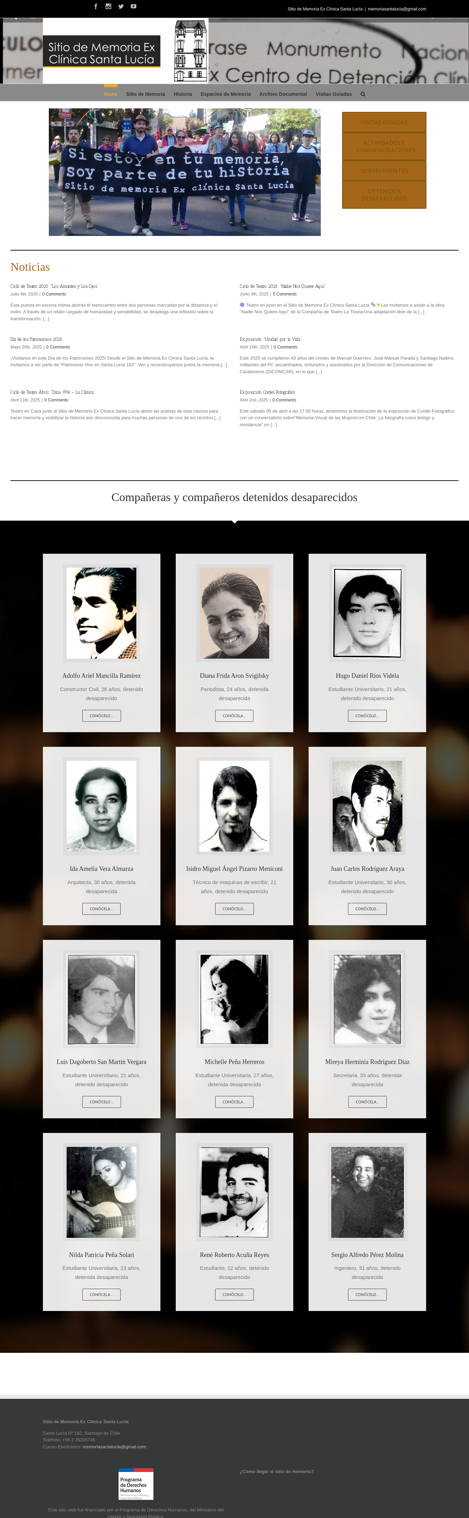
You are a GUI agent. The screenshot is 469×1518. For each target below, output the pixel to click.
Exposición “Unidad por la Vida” (271, 339)
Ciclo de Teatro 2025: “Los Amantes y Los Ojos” (54, 286)
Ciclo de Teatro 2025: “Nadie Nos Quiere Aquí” (283, 286)
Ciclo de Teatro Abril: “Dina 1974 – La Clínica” (52, 392)
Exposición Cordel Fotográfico (267, 392)
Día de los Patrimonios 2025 (36, 339)
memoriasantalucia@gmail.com (397, 9)
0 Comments (54, 294)
